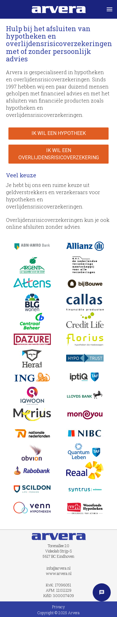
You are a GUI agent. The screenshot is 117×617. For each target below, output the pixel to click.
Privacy (58, 606)
